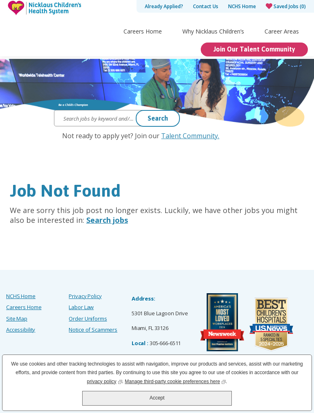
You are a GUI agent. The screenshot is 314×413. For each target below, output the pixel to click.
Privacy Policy (85, 296)
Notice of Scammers (93, 329)
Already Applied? (164, 6)
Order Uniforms (88, 318)
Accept (157, 398)
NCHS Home (242, 6)
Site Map (16, 318)
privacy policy (104, 380)
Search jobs (107, 220)
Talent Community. (190, 135)
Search (158, 118)
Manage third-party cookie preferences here (175, 380)
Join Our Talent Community (254, 65)
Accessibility (20, 329)
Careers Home (142, 48)
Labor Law (81, 307)
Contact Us (205, 6)
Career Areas (282, 48)
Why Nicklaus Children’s (213, 48)
